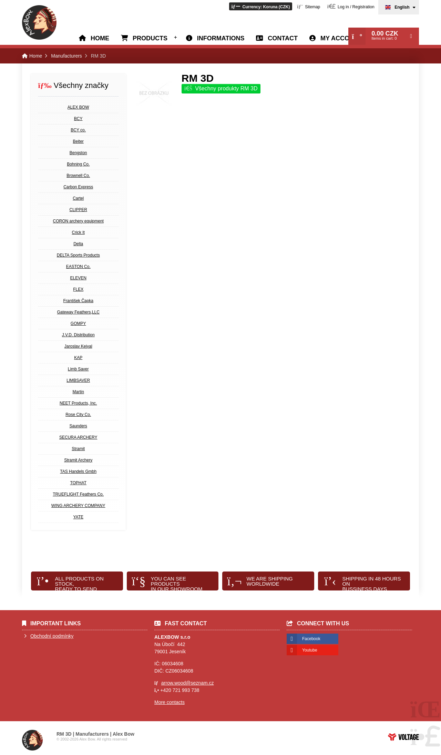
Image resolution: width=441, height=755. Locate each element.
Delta (78, 243)
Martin (78, 391)
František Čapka (78, 300)
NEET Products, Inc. (78, 403)
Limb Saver (78, 369)
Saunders (78, 426)
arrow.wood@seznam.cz (187, 683)
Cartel (78, 198)
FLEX (78, 289)
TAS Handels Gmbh (78, 471)
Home (39, 22)
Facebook (311, 638)
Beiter (78, 141)
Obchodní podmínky (51, 636)
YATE (78, 517)
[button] (260, 6)
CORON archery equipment (78, 221)
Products (150, 38)
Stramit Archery (78, 460)
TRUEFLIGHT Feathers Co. (78, 494)
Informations (221, 38)
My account (341, 38)
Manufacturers (66, 55)
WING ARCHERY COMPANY (78, 505)
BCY (78, 118)
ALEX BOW (78, 107)
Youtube (309, 650)
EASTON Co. (78, 266)
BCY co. (78, 130)
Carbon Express (78, 187)
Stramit (78, 448)
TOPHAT (78, 482)
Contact (283, 38)
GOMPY (78, 323)
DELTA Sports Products (78, 255)
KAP (78, 357)
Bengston (78, 152)
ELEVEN (78, 278)
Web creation (403, 737)
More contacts (169, 702)
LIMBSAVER (78, 380)
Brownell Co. (78, 175)
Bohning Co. (78, 164)
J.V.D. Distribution (78, 334)
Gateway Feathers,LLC (78, 312)
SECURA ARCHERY (78, 437)
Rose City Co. (78, 414)
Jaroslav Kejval (78, 346)
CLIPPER (78, 209)
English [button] (401, 7)
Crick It (78, 232)
